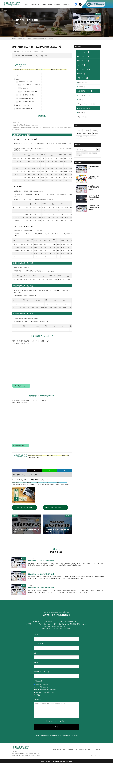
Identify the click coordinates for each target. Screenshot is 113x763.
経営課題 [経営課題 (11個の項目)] (80, 136)
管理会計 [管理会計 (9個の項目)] (96, 133)
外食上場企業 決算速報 (93, 167)
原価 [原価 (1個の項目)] (85, 133)
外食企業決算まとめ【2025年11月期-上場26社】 (93, 207)
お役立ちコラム (66, 4)
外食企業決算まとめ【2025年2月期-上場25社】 (41, 587)
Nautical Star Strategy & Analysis (61, 761)
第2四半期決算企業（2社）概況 (25, 98)
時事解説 (81, 74)
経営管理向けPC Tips (85, 91)
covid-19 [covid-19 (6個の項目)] (80, 130)
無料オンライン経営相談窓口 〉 (55, 507)
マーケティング (83, 56)
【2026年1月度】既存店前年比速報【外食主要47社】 (93, 197)
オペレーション (83, 61)
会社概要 (50, 4)
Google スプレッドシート (86, 104)
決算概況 (17, 79)
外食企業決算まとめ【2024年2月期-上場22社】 (43, 38)
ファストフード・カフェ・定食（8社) (29, 85)
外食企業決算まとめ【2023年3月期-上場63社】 (41, 574)
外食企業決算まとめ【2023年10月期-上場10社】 (41, 560)
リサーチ (29, 38)
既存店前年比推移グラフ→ (20, 445)
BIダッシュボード (84, 95)
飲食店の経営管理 (84, 108)
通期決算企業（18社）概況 (24, 82)
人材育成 (81, 112)
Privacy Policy (67, 735)
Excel (80, 99)
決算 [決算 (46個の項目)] (90, 133)
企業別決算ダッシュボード (21, 105)
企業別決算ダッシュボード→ (21, 386)
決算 (42, 51)
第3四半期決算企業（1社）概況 (25, 95)
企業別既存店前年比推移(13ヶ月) (23, 109)
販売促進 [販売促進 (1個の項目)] (87, 136)
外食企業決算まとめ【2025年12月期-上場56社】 (93, 187)
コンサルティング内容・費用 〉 (24, 507)
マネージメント (83, 52)
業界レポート (30, 51)
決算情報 (98, 13)
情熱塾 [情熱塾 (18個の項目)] (93, 136)
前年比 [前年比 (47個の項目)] (79, 133)
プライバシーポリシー (54, 721)
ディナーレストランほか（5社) (27, 91)
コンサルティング (84, 69)
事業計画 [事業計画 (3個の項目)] (95, 130)
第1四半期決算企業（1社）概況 (25, 102)
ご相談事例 (43, 4)
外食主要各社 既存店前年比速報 (93, 177)
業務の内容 (82, 117)
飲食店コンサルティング (32, 4)
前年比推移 (82, 82)
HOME (14, 38)
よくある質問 (57, 4)
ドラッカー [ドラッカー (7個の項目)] (87, 130)
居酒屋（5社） (23, 88)
